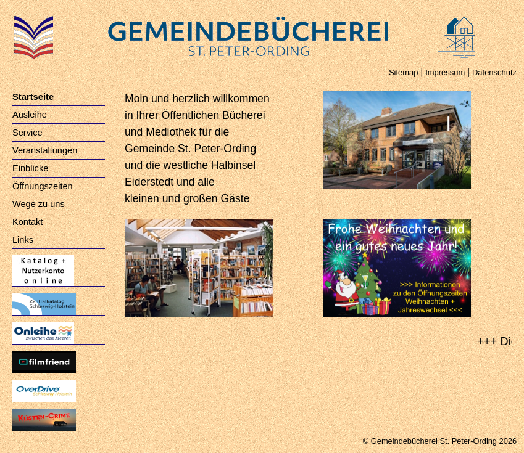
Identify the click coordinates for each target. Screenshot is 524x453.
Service (27, 132)
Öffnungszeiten (42, 186)
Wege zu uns (38, 204)
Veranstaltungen (44, 150)
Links (22, 240)
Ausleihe (29, 115)
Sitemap (403, 72)
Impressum (445, 72)
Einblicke (30, 168)
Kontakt (27, 222)
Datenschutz (494, 72)
